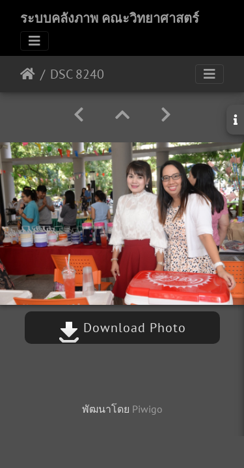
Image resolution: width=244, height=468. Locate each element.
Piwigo (147, 408)
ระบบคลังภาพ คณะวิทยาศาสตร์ (109, 18)
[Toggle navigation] (34, 41)
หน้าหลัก (27, 74)
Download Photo (122, 327)
